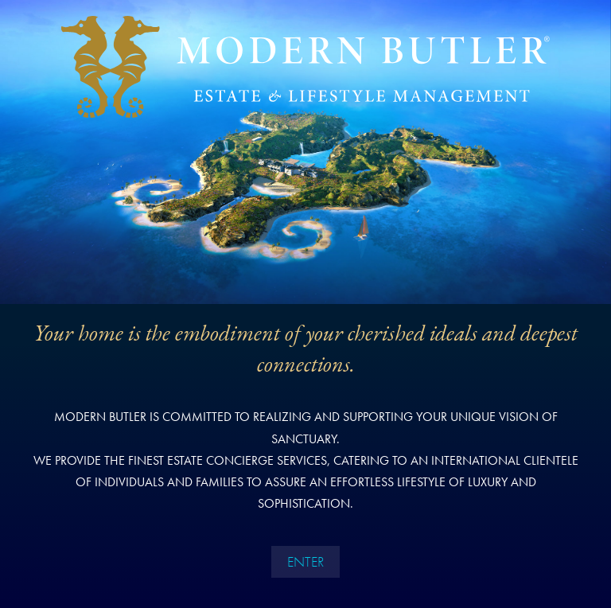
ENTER (305, 561)
